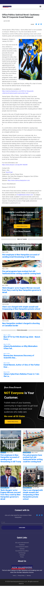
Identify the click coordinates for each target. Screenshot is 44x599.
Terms (14, 575)
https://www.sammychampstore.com (19, 180)
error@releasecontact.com (25, 195)
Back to (22, 583)
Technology (22, 553)
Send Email (9, 172)
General (22, 549)
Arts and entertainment (22, 542)
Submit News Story (22, 226)
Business (22, 544)
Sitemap (29, 575)
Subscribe (22, 527)
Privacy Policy (21, 575)
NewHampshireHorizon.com (18, 581)
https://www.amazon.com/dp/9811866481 (15, 165)
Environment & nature (22, 547)
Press (22, 557)
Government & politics (22, 551)
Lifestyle (22, 555)
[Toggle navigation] (40, 6)
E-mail (3, 522)
